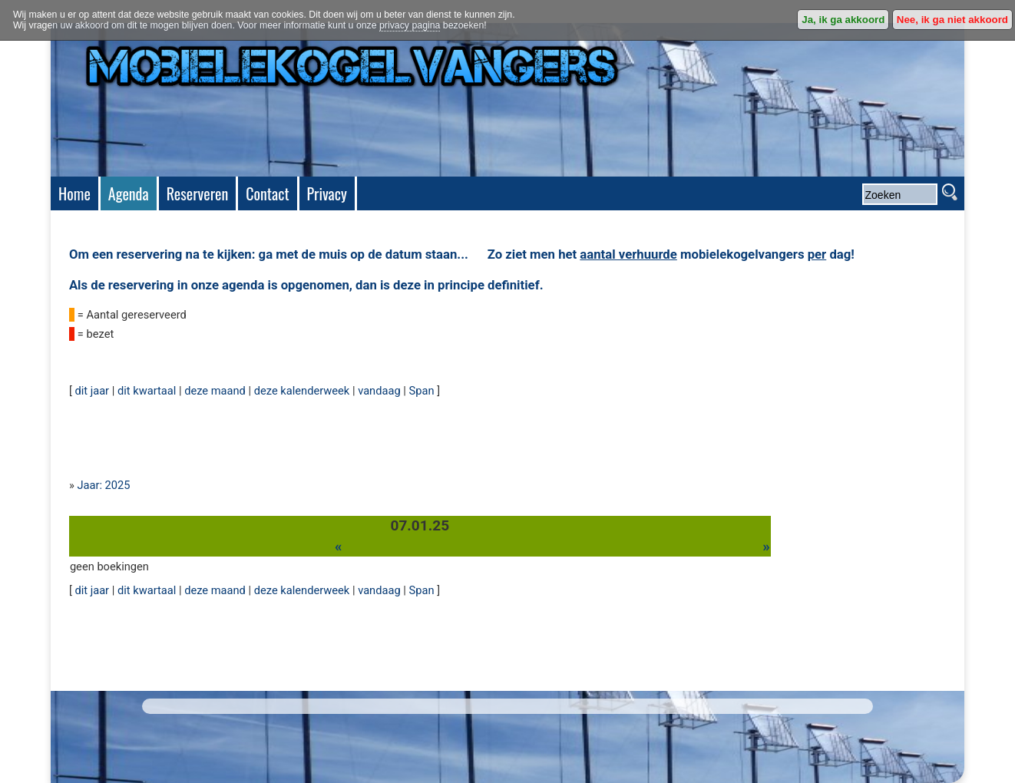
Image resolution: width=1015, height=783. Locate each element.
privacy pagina (409, 25)
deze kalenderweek (302, 391)
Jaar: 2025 (103, 485)
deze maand (215, 391)
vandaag (379, 391)
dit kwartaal (146, 391)
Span (422, 391)
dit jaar (91, 391)
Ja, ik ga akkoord (843, 19)
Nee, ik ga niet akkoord (952, 19)
